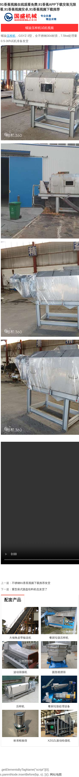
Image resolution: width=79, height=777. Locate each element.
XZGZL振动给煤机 (59, 740)
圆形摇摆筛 (59, 672)
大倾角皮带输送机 (20, 637)
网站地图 (56, 774)
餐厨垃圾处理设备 (59, 706)
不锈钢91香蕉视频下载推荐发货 (31, 583)
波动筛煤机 (20, 672)
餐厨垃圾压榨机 (58, 637)
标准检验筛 (20, 740)
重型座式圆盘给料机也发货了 (29, 589)
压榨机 (20, 706)
